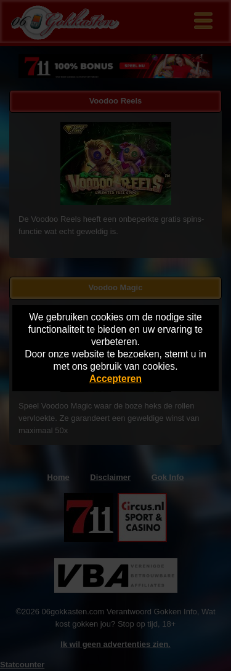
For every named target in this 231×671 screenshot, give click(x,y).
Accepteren (115, 378)
